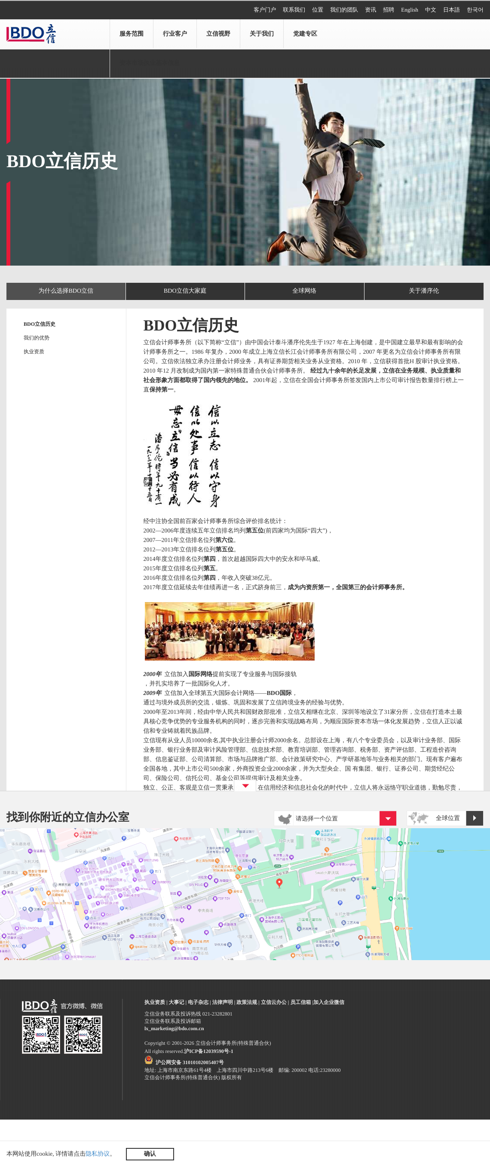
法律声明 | (224, 1002)
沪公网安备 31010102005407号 (190, 1062)
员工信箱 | (301, 1002)
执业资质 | (156, 1002)
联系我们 (294, 9)
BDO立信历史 (39, 324)
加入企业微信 (328, 1002)
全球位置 (459, 818)
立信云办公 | (275, 1002)
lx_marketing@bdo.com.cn (174, 1028)
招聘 (388, 9)
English (409, 9)
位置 (317, 9)
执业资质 (34, 352)
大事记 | (178, 1002)
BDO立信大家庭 (185, 291)
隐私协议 (98, 1154)
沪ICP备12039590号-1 (208, 1051)
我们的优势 (36, 338)
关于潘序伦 (424, 291)
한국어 (475, 9)
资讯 (370, 9)
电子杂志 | (199, 1002)
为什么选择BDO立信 (65, 291)
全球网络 (304, 291)
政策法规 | (248, 1002)
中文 (430, 9)
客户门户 (265, 9)
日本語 (451, 9)
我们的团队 (344, 9)
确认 (150, 1154)
